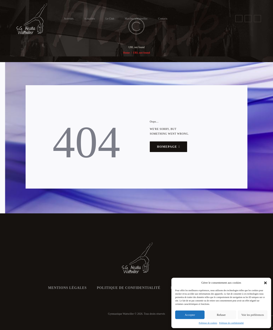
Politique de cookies (208, 323)
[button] (265, 283)
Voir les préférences (252, 314)
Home (126, 52)
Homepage (167, 146)
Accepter (190, 314)
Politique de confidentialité (231, 323)
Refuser (221, 314)
